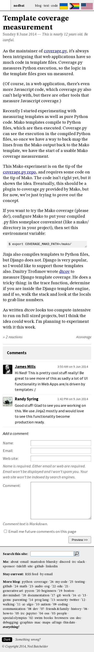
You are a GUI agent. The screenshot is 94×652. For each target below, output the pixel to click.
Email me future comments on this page (40, 531)
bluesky (52, 562)
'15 (84, 595)
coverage (41, 581)
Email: (8, 450)
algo (30, 604)
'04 (41, 613)
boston (69, 591)
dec (78, 618)
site (30, 566)
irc (74, 562)
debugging (10, 622)
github (39, 566)
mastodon (37, 562)
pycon (29, 591)
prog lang (42, 600)
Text (46, 5)
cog (47, 586)
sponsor (9, 566)
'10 (37, 604)
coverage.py (55, 51)
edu (59, 586)
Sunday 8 (11, 34)
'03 (53, 613)
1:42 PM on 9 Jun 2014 (72, 399)
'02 (31, 618)
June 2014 (28, 34)
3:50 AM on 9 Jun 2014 (72, 366)
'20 (38, 591)
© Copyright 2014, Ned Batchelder (25, 646)
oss (46, 613)
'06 (85, 609)
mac (37, 622)
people (62, 613)
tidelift (21, 566)
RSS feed (31, 574)
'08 (29, 609)
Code (54, 5)
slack (81, 562)
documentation (38, 595)
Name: (8, 443)
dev (35, 609)
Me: (6, 562)
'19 (60, 591)
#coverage (83, 337)
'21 (66, 586)
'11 (19, 604)
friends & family (57, 609)
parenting (20, 600)
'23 (31, 586)
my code (61, 581)
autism (45, 604)
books (48, 618)
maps (46, 622)
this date (69, 622)
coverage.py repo (19, 172)
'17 (53, 595)
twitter (74, 600)
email (24, 562)
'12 (83, 600)
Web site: (10, 458)
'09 (54, 604)
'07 (42, 609)
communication (14, 609)
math (23, 586)
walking (9, 604)
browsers (61, 618)
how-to (8, 613)
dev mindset (11, 595)
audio (39, 586)
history (76, 609)
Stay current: (13, 574)
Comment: (12, 485)
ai (23, 604)
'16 (74, 595)
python (27, 581)
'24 (16, 586)
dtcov (64, 272)
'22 (54, 586)
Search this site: (16, 554)
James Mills (25, 366)
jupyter (31, 613)
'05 (17, 613)
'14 (31, 600)
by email (46, 574)
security (62, 600)
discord (65, 562)
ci (79, 595)
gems (7, 600)
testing (80, 581)
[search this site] (52, 553)
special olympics (15, 618)
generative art (13, 591)
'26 (52, 581)
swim (38, 618)
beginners (49, 591)
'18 (24, 595)
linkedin (52, 566)
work (66, 595)
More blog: (12, 581)
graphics (26, 622)
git (59, 595)
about (14, 562)
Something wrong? (27, 639)
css (72, 618)
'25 (71, 581)
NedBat (19, 5)
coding (63, 604)
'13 (53, 600)
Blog (38, 5)
